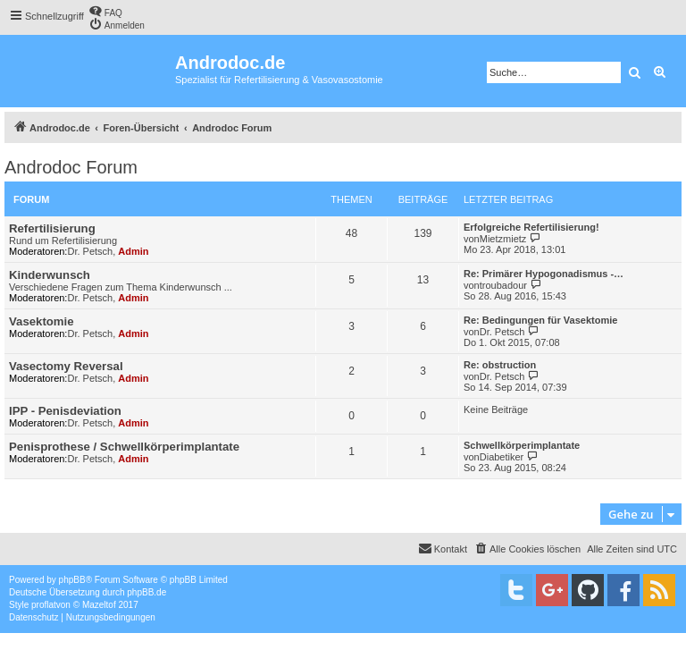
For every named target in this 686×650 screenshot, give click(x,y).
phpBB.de (146, 592)
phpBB (72, 580)
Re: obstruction (500, 364)
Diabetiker (502, 457)
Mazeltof (99, 605)
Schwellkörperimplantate (522, 445)
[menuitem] (105, 11)
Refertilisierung (52, 228)
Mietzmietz (503, 238)
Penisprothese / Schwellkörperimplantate (124, 446)
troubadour (503, 285)
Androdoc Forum (71, 167)
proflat (43, 605)
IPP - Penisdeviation (65, 411)
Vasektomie (41, 321)
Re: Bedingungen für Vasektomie (540, 320)
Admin (133, 251)
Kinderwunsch (49, 275)
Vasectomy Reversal (66, 366)
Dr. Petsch (90, 251)
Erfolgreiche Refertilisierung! (531, 227)
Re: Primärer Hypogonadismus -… (543, 273)
